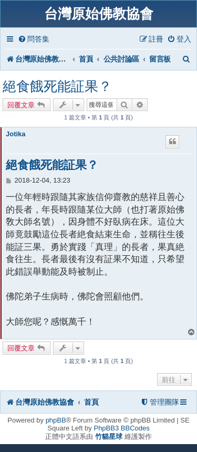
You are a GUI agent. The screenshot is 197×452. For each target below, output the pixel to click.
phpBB (56, 420)
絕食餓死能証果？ (57, 86)
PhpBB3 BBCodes (121, 428)
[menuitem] (33, 39)
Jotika (16, 134)
